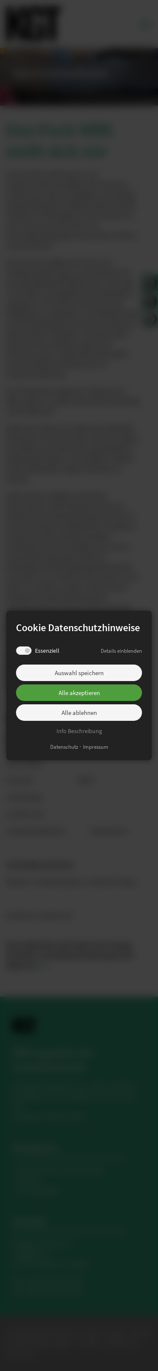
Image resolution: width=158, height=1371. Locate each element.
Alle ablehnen (79, 713)
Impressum (95, 746)
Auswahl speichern (79, 673)
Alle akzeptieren (79, 693)
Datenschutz (64, 746)
